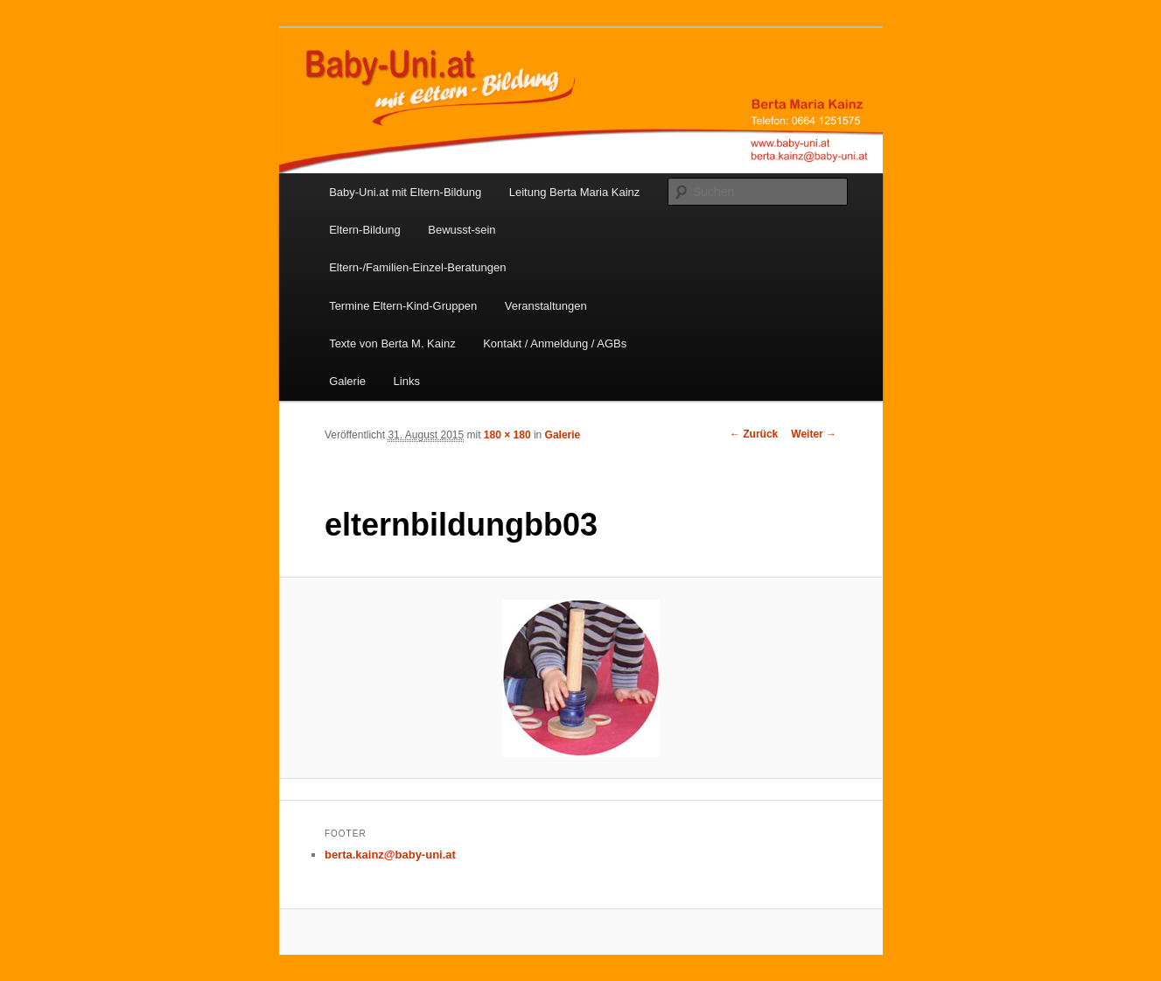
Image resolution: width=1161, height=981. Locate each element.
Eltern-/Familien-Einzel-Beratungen (417, 267)
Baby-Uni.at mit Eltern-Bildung (405, 192)
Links (407, 381)
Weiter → (813, 434)
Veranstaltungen (546, 305)
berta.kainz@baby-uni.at (390, 854)
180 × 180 (507, 435)
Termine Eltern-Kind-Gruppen (403, 305)
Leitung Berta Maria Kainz (574, 192)
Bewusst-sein (461, 229)
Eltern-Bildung (365, 229)
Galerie (347, 381)
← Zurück (754, 434)
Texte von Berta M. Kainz (392, 343)
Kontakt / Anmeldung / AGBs (554, 343)
